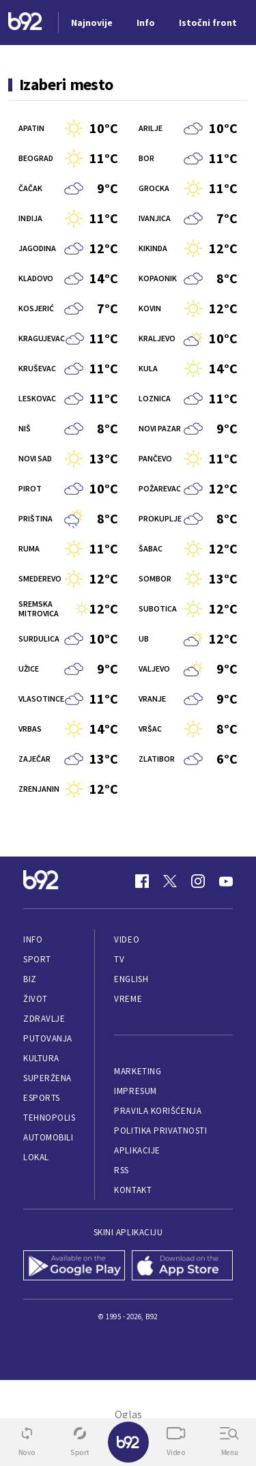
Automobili (48, 1137)
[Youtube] (226, 881)
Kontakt (133, 1190)
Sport (37, 959)
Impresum (135, 1091)
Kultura (41, 1058)
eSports (41, 1098)
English (131, 979)
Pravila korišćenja (157, 1111)
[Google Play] (74, 1266)
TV (119, 959)
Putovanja (47, 1038)
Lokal (36, 1157)
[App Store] (182, 1266)
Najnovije (92, 22)
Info (32, 939)
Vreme (128, 999)
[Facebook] (142, 881)
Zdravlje (44, 1018)
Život (35, 999)
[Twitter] (170, 881)
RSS (121, 1170)
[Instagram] (198, 881)
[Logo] (25, 22)
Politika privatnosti (160, 1130)
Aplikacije (137, 1150)
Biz (30, 979)
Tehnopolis (49, 1117)
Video (126, 939)
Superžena (47, 1078)
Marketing (137, 1071)
